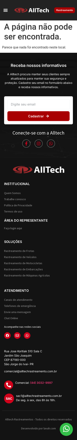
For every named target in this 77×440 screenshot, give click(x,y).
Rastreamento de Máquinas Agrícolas (27, 275)
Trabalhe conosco (15, 199)
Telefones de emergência (20, 306)
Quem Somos (12, 193)
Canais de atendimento (18, 300)
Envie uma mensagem (17, 312)
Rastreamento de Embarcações (23, 269)
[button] (5, 10)
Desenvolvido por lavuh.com (38, 428)
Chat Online (11, 318)
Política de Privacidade (18, 205)
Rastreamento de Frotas (19, 251)
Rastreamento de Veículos (20, 257)
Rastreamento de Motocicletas (23, 263)
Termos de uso (13, 211)
